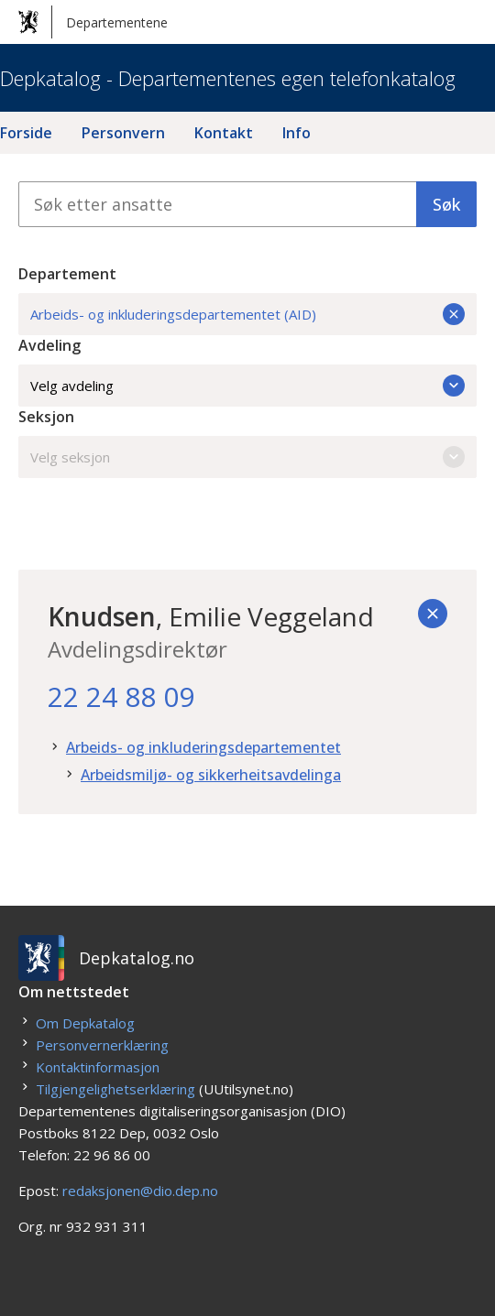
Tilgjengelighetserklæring (115, 1089)
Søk (446, 204)
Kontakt (223, 133)
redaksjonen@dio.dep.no (140, 1190)
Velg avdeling (247, 386)
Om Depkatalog (85, 1023)
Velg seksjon (247, 457)
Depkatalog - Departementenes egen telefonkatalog (228, 78)
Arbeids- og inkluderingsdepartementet (203, 747)
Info (296, 133)
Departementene (93, 22)
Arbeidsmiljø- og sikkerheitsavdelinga (211, 775)
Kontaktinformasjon (98, 1067)
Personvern (123, 133)
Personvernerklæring (102, 1045)
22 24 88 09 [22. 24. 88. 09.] (121, 696)
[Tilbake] (432, 613)
